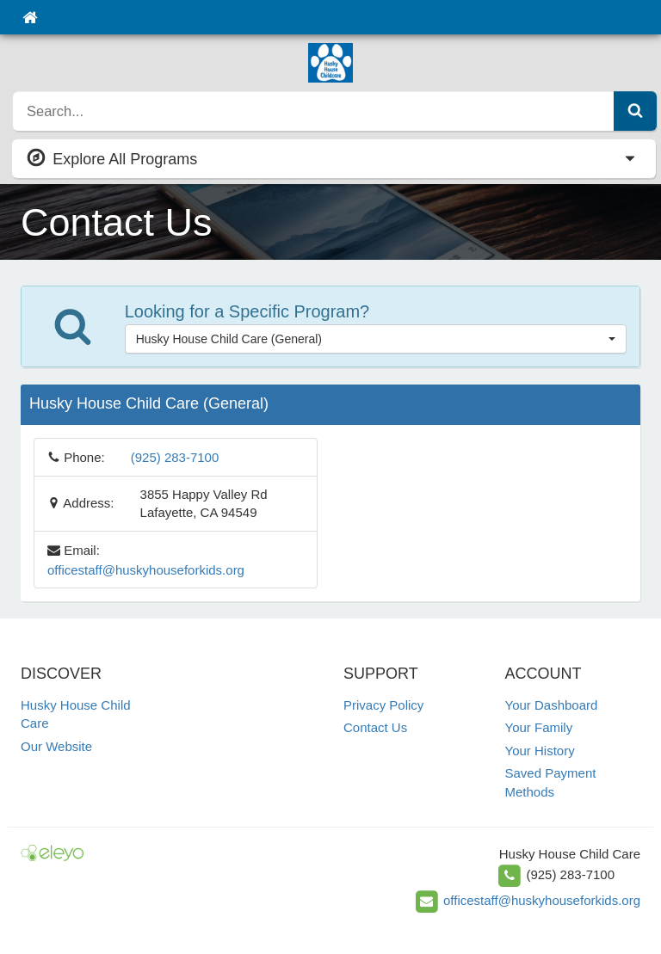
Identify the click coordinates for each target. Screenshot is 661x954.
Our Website (56, 746)
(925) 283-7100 (175, 457)
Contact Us (375, 727)
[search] (314, 111)
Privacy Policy (383, 705)
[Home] (29, 17)
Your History (540, 750)
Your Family (539, 727)
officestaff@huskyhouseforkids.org (145, 570)
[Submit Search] (635, 111)
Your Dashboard (551, 705)
